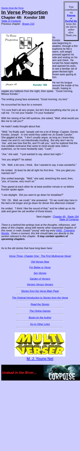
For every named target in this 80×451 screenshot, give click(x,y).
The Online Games (40, 311)
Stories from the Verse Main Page (40, 291)
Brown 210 (28, 24)
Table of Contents (11, 21)
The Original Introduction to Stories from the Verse (40, 297)
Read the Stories (40, 304)
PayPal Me (71, 21)
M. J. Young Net (40, 359)
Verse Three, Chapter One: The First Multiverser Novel (40, 256)
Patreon (71, 15)
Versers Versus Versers (40, 284)
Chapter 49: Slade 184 (66, 216)
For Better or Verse (40, 267)
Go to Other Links (40, 324)
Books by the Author (40, 317)
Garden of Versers (40, 278)
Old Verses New (40, 261)
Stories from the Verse (12, 8)
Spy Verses (40, 273)
